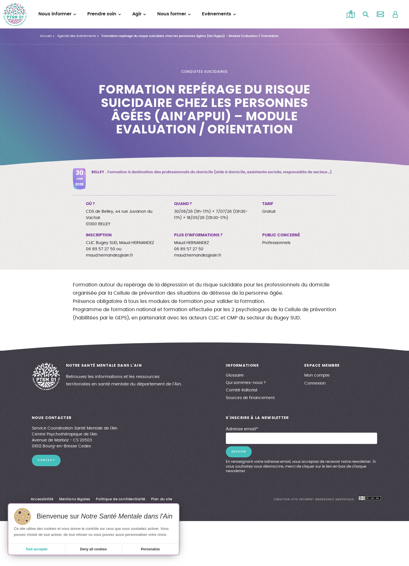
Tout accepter (37, 549)
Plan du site (161, 499)
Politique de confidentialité (120, 499)
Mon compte (317, 375)
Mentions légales (74, 499)
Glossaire (235, 375)
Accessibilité (42, 499)
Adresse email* (242, 429)
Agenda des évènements (76, 36)
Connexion (315, 383)
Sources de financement (250, 398)
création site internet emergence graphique (314, 499)
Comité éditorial (241, 390)
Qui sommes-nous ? (246, 383)
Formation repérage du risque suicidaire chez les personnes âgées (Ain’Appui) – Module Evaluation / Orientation (190, 36)
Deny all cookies (93, 549)
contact (46, 460)
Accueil (46, 36)
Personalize (150, 549)
